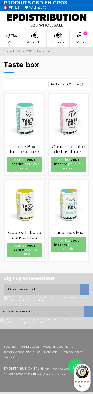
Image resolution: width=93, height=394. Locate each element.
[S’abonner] (84, 289)
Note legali (51, 352)
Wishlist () (36, 7)
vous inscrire (23, 162)
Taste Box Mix (68, 232)
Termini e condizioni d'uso (22, 352)
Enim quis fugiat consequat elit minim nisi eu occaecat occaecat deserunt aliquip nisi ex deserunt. (48, 299)
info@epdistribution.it (53, 374)
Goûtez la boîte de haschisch (68, 149)
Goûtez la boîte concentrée (24, 235)
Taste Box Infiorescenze (24, 149)
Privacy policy (73, 352)
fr (11, 7)
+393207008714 (20, 374)
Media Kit (10, 357)
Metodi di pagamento (58, 346)
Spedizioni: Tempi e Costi (21, 346)
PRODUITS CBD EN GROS (35, 3)
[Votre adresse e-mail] (42, 289)
